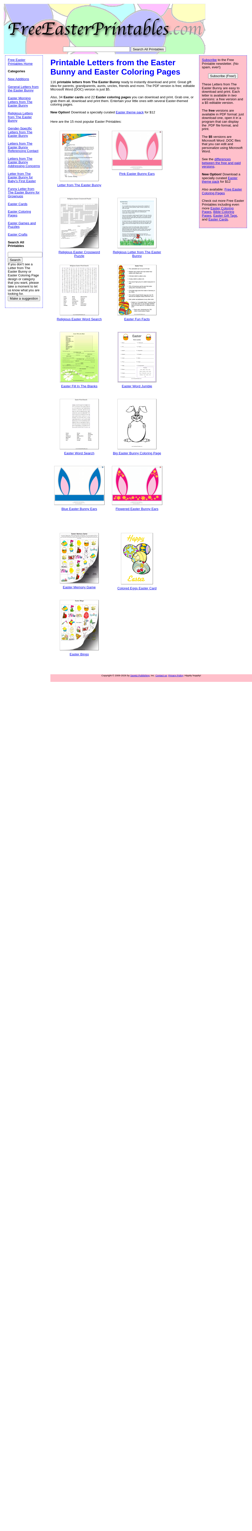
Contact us (161, 675)
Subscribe (209, 60)
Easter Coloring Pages (19, 213)
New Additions (18, 79)
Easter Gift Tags (225, 215)
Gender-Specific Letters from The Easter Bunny (20, 132)
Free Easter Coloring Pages (222, 191)
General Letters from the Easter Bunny (23, 88)
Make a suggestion (24, 298)
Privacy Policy (175, 675)
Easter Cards (218, 219)
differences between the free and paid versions (221, 162)
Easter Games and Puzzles (22, 225)
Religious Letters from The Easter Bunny (20, 116)
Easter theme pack (130, 112)
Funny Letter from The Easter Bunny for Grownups (24, 192)
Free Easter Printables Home (20, 62)
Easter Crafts (17, 234)
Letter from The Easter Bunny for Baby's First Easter (22, 177)
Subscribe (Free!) (223, 76)
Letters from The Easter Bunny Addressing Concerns (24, 162)
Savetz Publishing (139, 675)
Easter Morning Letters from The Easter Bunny (20, 101)
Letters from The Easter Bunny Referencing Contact (23, 147)
